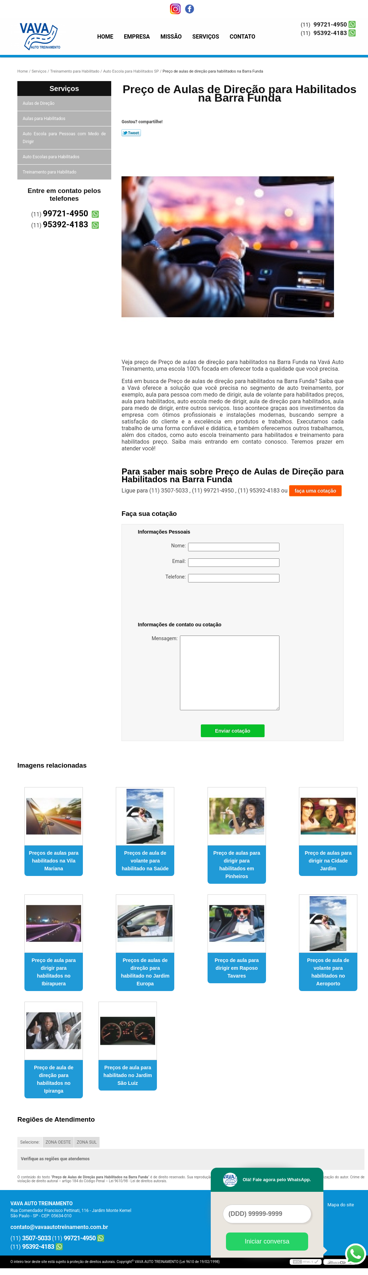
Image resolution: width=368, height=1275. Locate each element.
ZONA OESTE (58, 1142)
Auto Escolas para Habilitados (51, 156)
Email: (225, 562)
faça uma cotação (315, 491)
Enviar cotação (232, 731)
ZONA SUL (87, 1142)
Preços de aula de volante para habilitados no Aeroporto (328, 971)
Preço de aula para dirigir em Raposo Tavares (237, 968)
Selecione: (30, 1142)
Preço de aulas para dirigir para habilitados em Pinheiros (236, 864)
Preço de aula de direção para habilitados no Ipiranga (53, 1079)
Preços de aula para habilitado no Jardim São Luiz (127, 1075)
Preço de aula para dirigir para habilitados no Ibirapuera (54, 971)
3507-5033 (36, 1238)
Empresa (137, 36)
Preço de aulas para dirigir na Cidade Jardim (328, 860)
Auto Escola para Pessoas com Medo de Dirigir (64, 137)
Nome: (225, 547)
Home (105, 36)
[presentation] (183, 603)
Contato (242, 36)
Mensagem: (215, 673)
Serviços (205, 36)
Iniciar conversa (267, 1241)
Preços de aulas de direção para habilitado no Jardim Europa (145, 971)
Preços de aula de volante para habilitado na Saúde (145, 860)
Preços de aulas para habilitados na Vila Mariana (54, 860)
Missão (171, 36)
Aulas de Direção (39, 103)
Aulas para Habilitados (44, 118)
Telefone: (222, 578)
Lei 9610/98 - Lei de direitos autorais (137, 1181)
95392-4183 (330, 32)
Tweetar (131, 132)
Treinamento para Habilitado (50, 172)
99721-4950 (330, 24)
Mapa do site (340, 1204)
